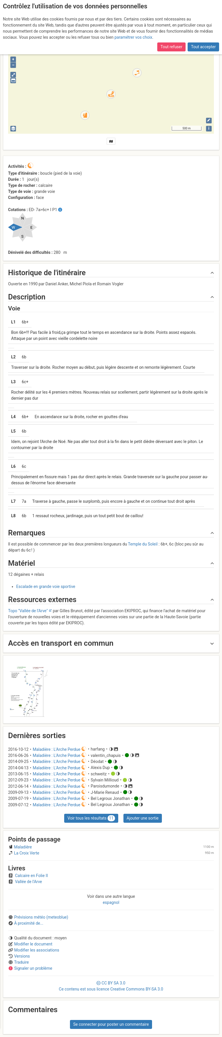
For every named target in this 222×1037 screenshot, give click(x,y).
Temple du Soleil (143, 544)
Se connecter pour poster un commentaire (111, 1024)
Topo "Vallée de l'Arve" (28, 610)
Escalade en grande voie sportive (45, 586)
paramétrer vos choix (133, 37)
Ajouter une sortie (142, 818)
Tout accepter (203, 46)
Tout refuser (171, 46)
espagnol (111, 902)
